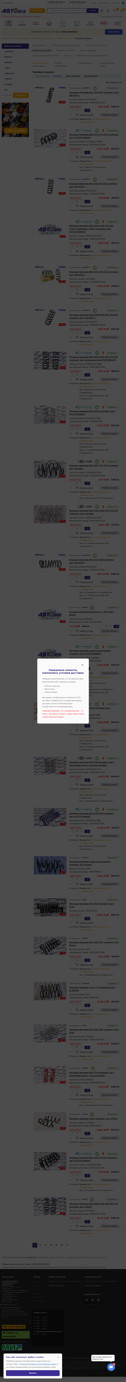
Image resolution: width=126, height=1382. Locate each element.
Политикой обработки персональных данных (37, 1364)
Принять (33, 1373)
